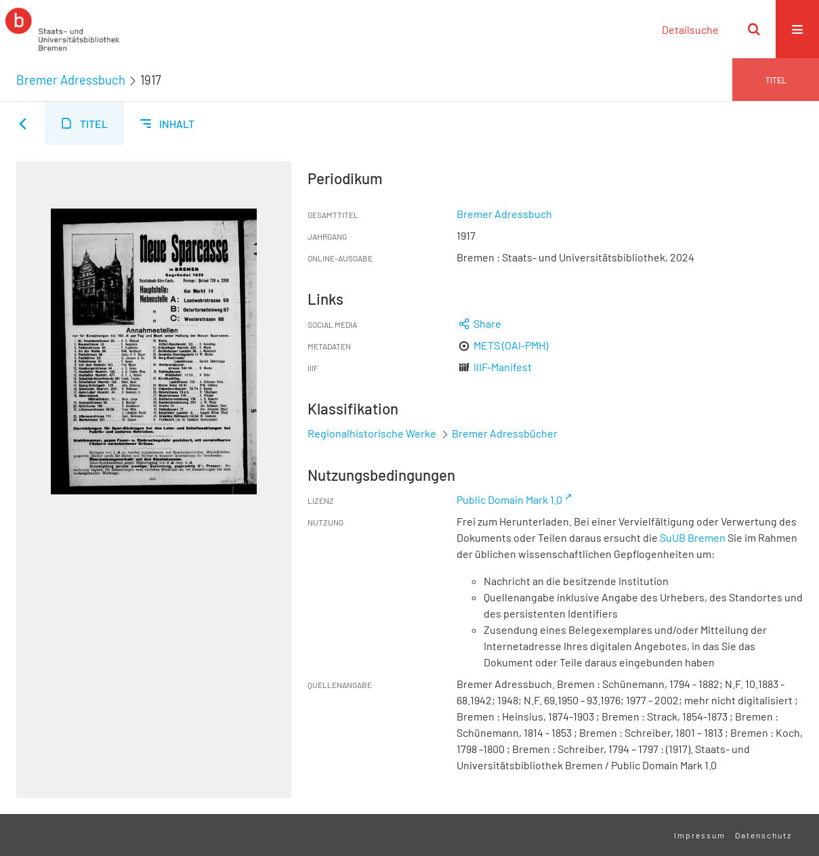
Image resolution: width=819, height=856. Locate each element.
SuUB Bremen (693, 537)
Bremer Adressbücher (505, 433)
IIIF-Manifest (503, 366)
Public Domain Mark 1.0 (509, 499)
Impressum (700, 835)
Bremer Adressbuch (70, 79)
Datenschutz (763, 835)
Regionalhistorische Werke (373, 433)
